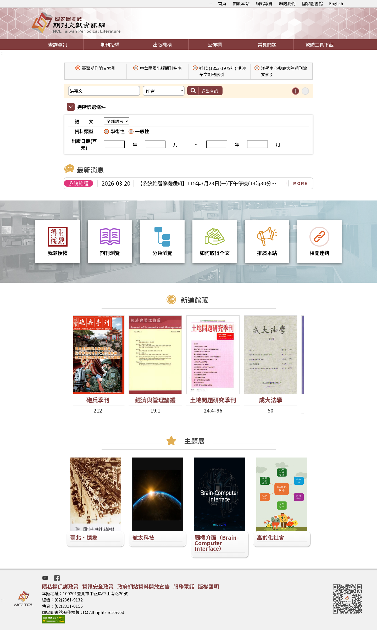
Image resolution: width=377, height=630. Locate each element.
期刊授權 (110, 44)
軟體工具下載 (319, 44)
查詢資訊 (57, 44)
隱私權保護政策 (60, 586)
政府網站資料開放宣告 (143, 586)
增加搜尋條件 (295, 91)
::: (210, 3)
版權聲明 (208, 586)
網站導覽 (264, 3)
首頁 (222, 3)
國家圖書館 (312, 3)
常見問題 (267, 44)
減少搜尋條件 (305, 91)
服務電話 (183, 586)
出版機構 (162, 44)
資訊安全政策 (98, 586)
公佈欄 (215, 44)
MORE (300, 183)
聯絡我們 (287, 3)
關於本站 (241, 3)
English (336, 3)
